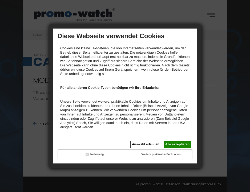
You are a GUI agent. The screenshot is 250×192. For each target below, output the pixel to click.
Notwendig (97, 154)
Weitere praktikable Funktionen (161, 154)
